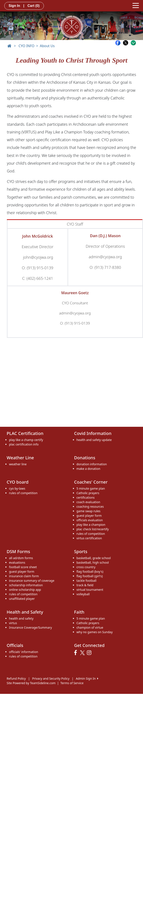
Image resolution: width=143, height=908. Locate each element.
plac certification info (23, 444)
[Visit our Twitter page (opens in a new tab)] (83, 652)
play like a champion (91, 525)
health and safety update (94, 440)
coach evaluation (88, 502)
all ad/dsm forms (21, 558)
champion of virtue (90, 627)
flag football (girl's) (90, 576)
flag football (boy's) (90, 571)
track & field (85, 585)
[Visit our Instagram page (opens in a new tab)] (90, 653)
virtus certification (89, 538)
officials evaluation (90, 520)
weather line (18, 464)
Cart (34, 6)
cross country (86, 567)
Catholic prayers (88, 493)
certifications (86, 497)
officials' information (23, 652)
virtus (13, 623)
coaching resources (90, 506)
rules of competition (23, 493)
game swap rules (89, 511)
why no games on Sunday (95, 632)
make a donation (88, 469)
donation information (92, 464)
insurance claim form (24, 576)
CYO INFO (26, 45)
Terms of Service (72, 683)
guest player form (89, 516)
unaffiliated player (22, 599)
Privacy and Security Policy (50, 678)
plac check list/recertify (93, 529)
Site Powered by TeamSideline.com (31, 683)
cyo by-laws (17, 488)
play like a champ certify (26, 440)
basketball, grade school (94, 558)
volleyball (83, 594)
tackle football (87, 581)
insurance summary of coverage (31, 581)
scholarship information (26, 585)
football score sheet (23, 567)
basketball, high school (93, 562)
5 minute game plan (91, 488)
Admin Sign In (87, 678)
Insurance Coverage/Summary (30, 627)
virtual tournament (90, 590)
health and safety (21, 618)
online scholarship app (25, 590)
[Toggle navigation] (135, 5)
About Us (47, 45)
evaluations (17, 562)
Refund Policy (16, 678)
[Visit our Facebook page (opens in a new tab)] (76, 653)
